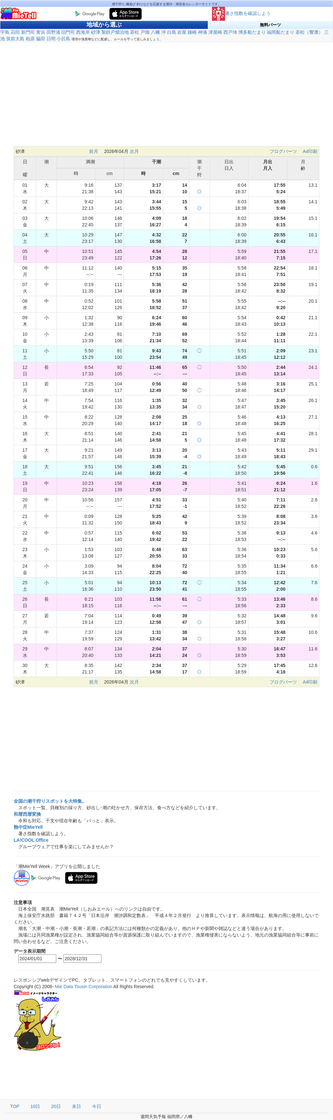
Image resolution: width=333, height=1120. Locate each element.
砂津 (95, 32)
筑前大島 (15, 38)
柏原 (30, 38)
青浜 (40, 32)
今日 (96, 1106)
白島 (171, 32)
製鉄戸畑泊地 (115, 32)
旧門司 (68, 32)
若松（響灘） (309, 32)
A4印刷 (310, 151)
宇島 (4, 32)
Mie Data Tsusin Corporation (83, 986)
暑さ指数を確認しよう (241, 13)
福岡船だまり (280, 32)
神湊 (202, 32)
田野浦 (53, 32)
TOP (15, 1106)
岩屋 (181, 32)
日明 (51, 38)
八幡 (155, 32)
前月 (93, 151)
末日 (76, 1106)
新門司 (28, 32)
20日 (56, 1106)
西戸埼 (230, 32)
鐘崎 (192, 32)
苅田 (15, 32)
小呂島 (63, 38)
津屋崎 (215, 32)
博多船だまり (252, 32)
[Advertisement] (166, 94)
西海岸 (83, 32)
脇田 (40, 38)
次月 (134, 151)
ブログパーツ (283, 151)
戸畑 (145, 32)
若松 (134, 32)
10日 (35, 1106)
